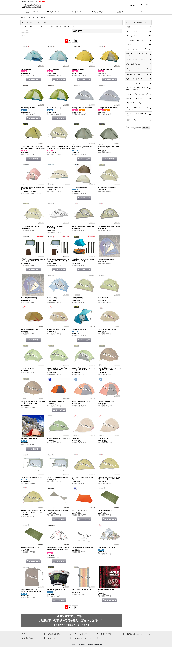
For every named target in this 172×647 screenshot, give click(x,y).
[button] (31, 12)
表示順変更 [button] (77, 31)
